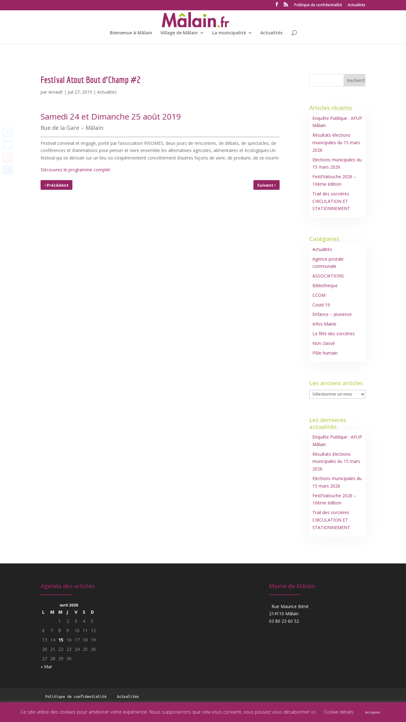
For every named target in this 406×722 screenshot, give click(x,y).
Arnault (55, 92)
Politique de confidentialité (318, 5)
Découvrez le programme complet (75, 170)
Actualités (356, 5)
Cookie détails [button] (339, 712)
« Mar (46, 667)
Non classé (323, 343)
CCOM (318, 295)
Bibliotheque (325, 285)
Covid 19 (321, 305)
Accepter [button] (372, 712)
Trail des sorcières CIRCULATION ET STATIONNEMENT (331, 201)
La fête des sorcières (333, 333)
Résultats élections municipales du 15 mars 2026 (336, 142)
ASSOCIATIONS (328, 276)
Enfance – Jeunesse (332, 314)
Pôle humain (325, 353)
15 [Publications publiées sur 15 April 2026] (60, 640)
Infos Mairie (324, 324)
